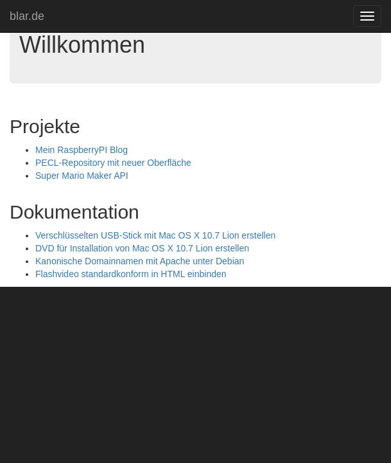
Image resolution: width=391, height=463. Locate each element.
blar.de (27, 16)
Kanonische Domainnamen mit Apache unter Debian (139, 261)
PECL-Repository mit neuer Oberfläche (113, 163)
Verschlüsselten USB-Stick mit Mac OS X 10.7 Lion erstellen (155, 235)
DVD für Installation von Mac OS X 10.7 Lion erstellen (142, 248)
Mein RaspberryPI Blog (81, 150)
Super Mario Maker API (81, 175)
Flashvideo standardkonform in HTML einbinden (131, 274)
